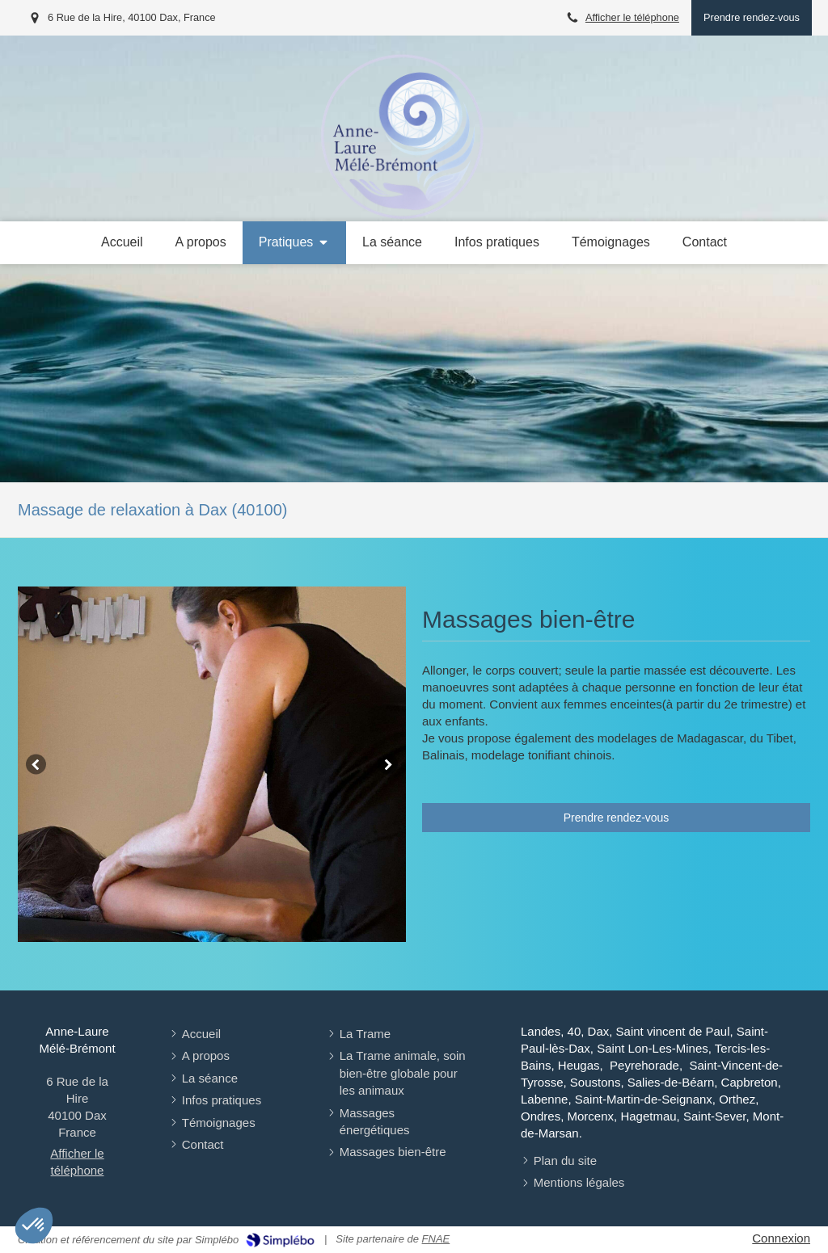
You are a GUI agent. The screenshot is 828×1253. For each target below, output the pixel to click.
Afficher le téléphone (632, 17)
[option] (212, 764)
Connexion (781, 1238)
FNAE (436, 1239)
